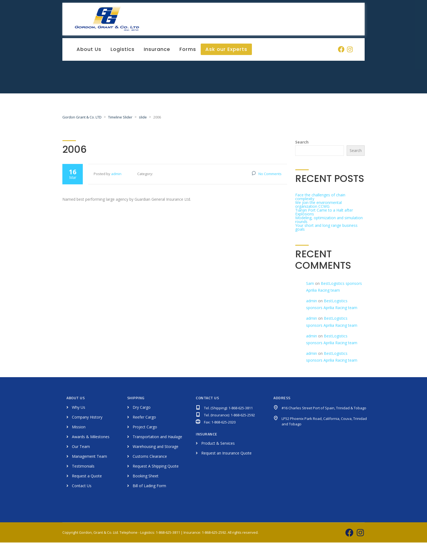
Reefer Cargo (144, 417)
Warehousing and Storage (155, 447)
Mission (79, 427)
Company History (87, 417)
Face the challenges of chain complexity (320, 197)
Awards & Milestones (90, 437)
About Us (89, 49)
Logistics (123, 49)
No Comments (270, 174)
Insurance (157, 49)
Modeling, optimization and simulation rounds (329, 220)
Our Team (81, 447)
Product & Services (218, 444)
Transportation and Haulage (157, 437)
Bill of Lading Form (149, 486)
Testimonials (83, 466)
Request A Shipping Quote (156, 466)
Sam (310, 283)
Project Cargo (145, 427)
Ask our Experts (226, 49)
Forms (187, 49)
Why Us (78, 407)
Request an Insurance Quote (226, 453)
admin (116, 174)
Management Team (89, 456)
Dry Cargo (142, 407)
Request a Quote (87, 476)
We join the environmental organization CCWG (318, 204)
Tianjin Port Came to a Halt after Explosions (324, 212)
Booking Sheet (145, 476)
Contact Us (81, 486)
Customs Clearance (150, 456)
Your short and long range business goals (326, 227)
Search (302, 143)
